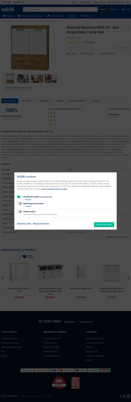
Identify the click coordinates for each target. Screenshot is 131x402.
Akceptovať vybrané (41, 223)
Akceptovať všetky (104, 224)
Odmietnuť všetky (24, 223)
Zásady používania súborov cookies (54, 189)
